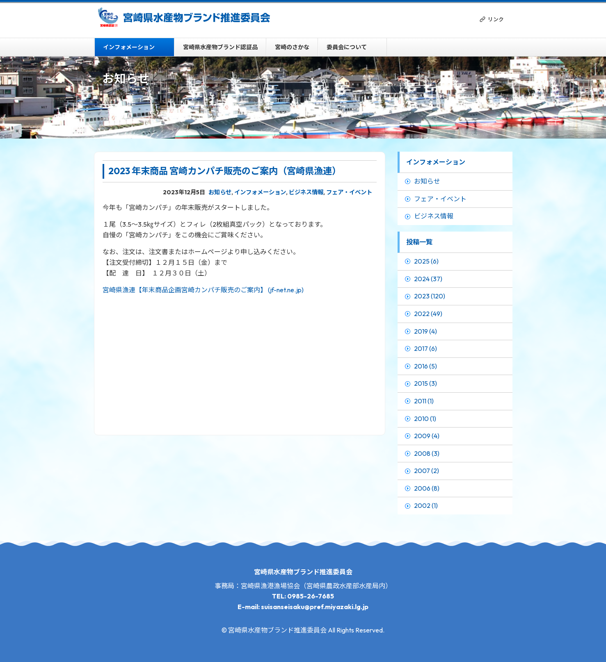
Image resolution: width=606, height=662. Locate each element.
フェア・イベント (349, 192)
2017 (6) (425, 348)
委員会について (347, 47)
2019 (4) (425, 331)
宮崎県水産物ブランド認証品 (220, 47)
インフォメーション (129, 47)
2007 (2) (426, 470)
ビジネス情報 (306, 192)
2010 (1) (425, 418)
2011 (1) (424, 401)
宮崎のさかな (292, 47)
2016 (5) (425, 366)
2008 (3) (426, 453)
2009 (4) (426, 436)
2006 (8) (426, 488)
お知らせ (219, 192)
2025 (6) (426, 261)
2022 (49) (428, 313)
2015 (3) (425, 383)
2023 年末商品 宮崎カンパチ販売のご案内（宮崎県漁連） (226, 171)
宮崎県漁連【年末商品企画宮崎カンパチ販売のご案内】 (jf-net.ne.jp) (203, 290)
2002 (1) (426, 505)
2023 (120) (429, 296)
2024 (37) (428, 279)
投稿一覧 (419, 242)
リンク (496, 19)
